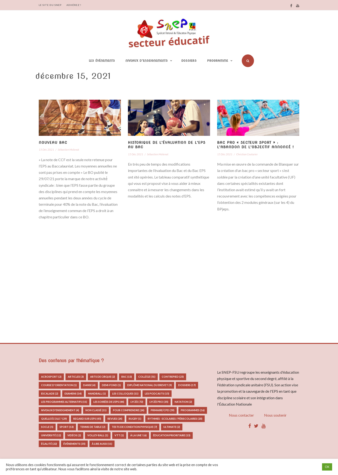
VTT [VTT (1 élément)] (119, 435)
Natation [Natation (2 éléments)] (183, 401)
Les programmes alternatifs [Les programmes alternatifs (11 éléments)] (64, 401)
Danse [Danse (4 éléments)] (89, 385)
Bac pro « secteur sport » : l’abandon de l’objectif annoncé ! (255, 145)
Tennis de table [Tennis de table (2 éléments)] (92, 426)
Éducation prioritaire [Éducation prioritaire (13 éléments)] (171, 435)
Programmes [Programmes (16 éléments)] (193, 410)
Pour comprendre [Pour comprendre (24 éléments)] (128, 410)
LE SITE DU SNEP (50, 5)
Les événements (102, 60)
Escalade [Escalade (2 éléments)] (49, 393)
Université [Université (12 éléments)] (51, 435)
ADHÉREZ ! (73, 5)
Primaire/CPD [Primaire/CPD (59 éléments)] (162, 410)
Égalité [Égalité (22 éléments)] (49, 443)
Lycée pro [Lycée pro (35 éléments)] (159, 401)
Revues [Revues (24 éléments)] (115, 418)
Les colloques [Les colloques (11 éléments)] (125, 393)
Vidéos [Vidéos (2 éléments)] (74, 435)
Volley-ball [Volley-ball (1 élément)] (97, 435)
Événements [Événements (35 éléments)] (74, 443)
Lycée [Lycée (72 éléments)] (137, 401)
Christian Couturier (247, 154)
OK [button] (327, 467)
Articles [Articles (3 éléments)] (76, 376)
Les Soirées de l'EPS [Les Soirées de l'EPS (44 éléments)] (108, 401)
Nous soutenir (275, 415)
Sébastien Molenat (68, 149)
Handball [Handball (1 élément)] (97, 393)
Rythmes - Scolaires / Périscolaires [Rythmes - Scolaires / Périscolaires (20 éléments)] (175, 418)
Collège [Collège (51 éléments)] (146, 376)
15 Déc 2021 (46, 149)
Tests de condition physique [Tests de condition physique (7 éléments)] (134, 426)
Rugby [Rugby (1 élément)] (135, 418)
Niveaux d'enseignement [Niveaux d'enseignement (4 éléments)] (60, 410)
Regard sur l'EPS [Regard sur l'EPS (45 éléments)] (87, 418)
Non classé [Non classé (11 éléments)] (96, 410)
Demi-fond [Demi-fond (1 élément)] (111, 385)
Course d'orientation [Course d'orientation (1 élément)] (59, 385)
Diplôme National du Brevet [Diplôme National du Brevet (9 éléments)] (149, 385)
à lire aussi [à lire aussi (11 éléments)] (102, 443)
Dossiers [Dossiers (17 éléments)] (187, 385)
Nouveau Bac (53, 143)
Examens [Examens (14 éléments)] (73, 393)
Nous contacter (241, 415)
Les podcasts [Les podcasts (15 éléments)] (157, 393)
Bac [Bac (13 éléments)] (126, 376)
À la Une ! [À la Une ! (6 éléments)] (138, 435)
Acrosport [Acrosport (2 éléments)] (51, 376)
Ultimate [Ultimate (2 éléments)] (171, 426)
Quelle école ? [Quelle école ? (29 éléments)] (54, 418)
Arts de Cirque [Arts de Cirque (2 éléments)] (102, 376)
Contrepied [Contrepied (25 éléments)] (173, 376)
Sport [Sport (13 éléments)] (67, 426)
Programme (217, 60)
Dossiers (189, 60)
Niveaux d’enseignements (147, 60)
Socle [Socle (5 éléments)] (47, 426)
